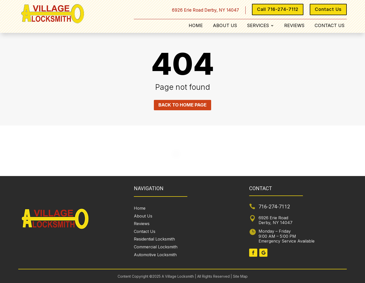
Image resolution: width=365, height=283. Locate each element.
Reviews (294, 26)
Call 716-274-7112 (277, 9)
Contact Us (328, 9)
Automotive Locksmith (155, 254)
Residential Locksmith (154, 239)
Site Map (240, 276)
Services (258, 26)
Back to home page (182, 104)
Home (196, 26)
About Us (225, 26)
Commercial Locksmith (155, 246)
